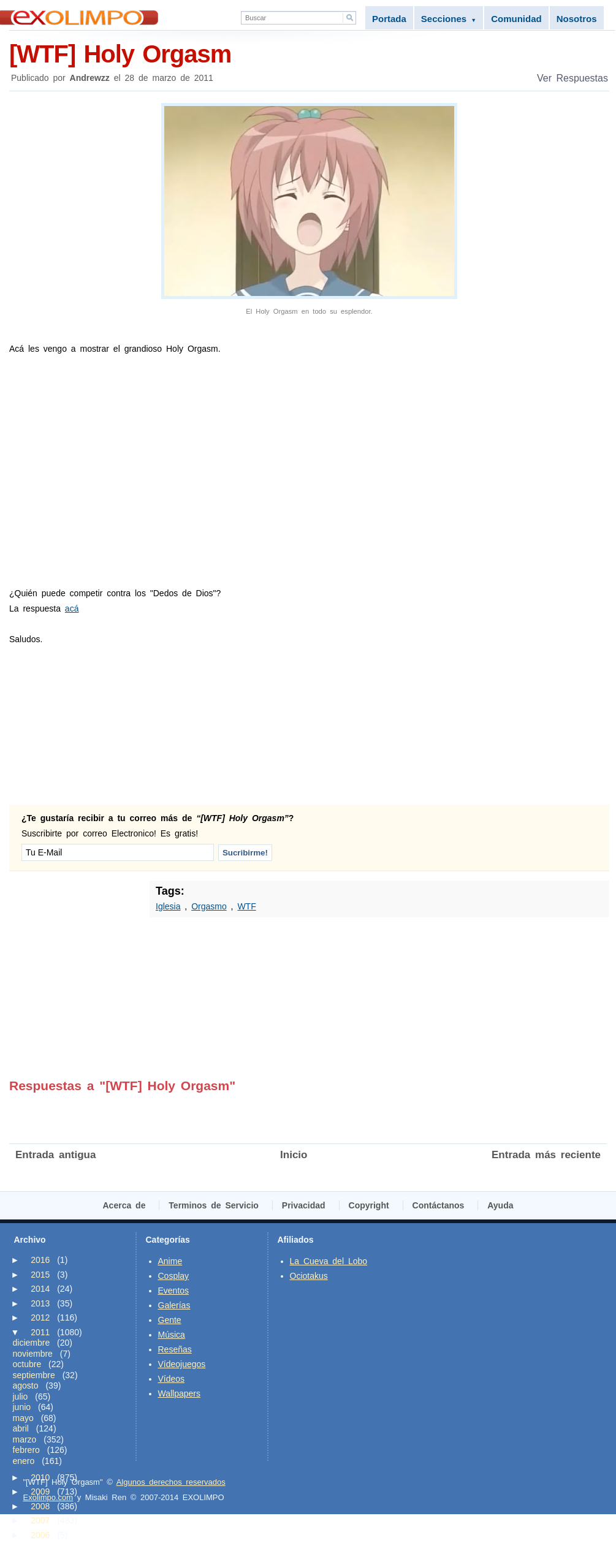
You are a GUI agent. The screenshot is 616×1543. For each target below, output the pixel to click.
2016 (40, 1260)
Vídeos (171, 1379)
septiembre (34, 1375)
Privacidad (303, 1205)
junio (22, 1407)
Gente (169, 1320)
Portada (389, 18)
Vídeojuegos (182, 1364)
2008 (40, 1506)
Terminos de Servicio (214, 1205)
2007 (40, 1520)
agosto (26, 1385)
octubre (27, 1364)
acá (72, 608)
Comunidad (516, 18)
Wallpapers (179, 1393)
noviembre (33, 1354)
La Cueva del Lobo (329, 1261)
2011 (40, 1332)
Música (171, 1335)
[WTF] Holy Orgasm (309, 53)
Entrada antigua (55, 1155)
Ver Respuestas (572, 78)
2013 (40, 1303)
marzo (25, 1439)
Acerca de (124, 1205)
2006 (40, 1535)
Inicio (293, 1155)
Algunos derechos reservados (171, 1482)
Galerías (174, 1305)
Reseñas (175, 1349)
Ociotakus (309, 1276)
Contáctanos (439, 1205)
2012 (40, 1317)
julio (20, 1396)
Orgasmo (209, 906)
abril (21, 1428)
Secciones (448, 18)
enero (24, 1461)
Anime (170, 1261)
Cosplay (173, 1276)
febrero (26, 1450)
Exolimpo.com (48, 1497)
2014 (40, 1289)
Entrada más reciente (546, 1155)
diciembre (31, 1343)
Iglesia (168, 906)
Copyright (369, 1205)
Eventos (173, 1290)
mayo (23, 1418)
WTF (246, 906)
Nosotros (577, 18)
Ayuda (500, 1205)
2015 (40, 1275)
